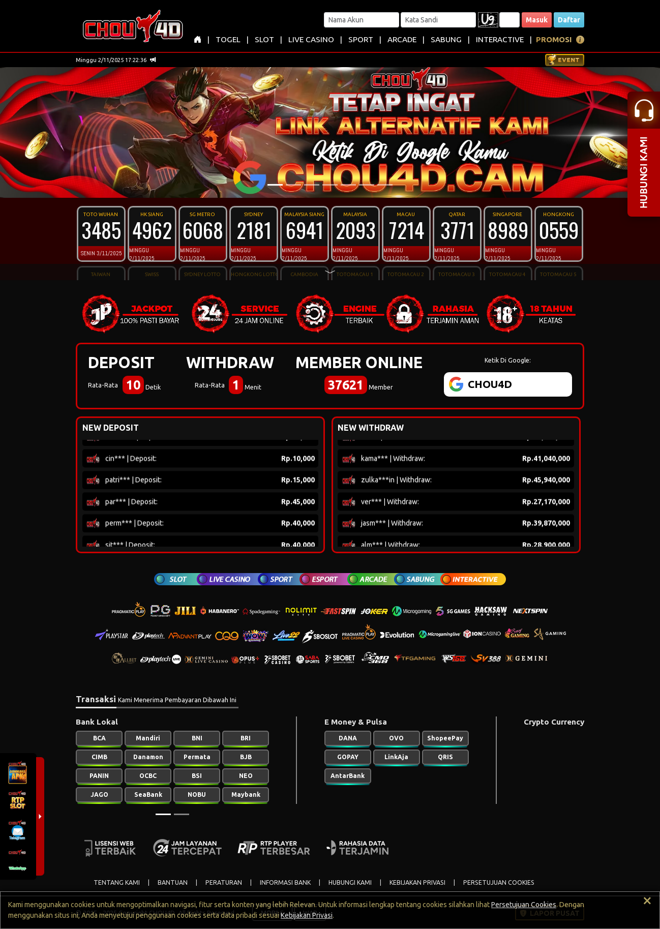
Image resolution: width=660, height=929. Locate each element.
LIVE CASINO (311, 39)
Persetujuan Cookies (523, 905)
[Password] (438, 19)
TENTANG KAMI (117, 882)
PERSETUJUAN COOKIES (498, 882)
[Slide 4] (330, 185)
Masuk (537, 20)
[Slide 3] (311, 185)
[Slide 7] (385, 185)
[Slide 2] (293, 185)
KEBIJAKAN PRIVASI (417, 882)
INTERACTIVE (500, 39)
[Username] (361, 19)
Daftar (569, 20)
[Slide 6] (366, 185)
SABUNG (446, 39)
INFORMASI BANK (285, 882)
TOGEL (228, 39)
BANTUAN (173, 882)
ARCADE (401, 39)
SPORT (360, 39)
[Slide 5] (348, 185)
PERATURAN (223, 882)
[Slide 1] (275, 185)
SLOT (264, 39)
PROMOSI (554, 39)
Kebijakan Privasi (307, 915)
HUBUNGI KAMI (350, 882)
